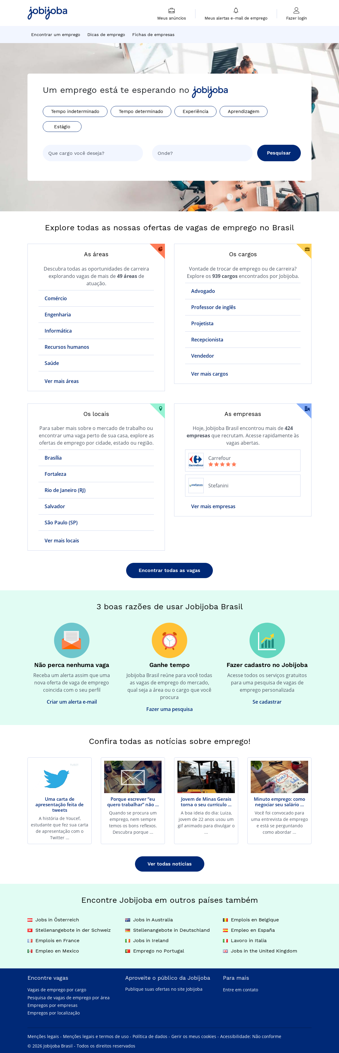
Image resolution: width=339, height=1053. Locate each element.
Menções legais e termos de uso (96, 1036)
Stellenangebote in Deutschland (167, 930)
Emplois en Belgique (251, 920)
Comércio (56, 298)
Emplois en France (53, 940)
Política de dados (150, 1036)
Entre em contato (240, 990)
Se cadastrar (267, 701)
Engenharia (58, 314)
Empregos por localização (53, 1013)
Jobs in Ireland (147, 940)
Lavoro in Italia (245, 940)
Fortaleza (55, 474)
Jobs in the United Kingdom (260, 951)
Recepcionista (207, 339)
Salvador (55, 506)
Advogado (203, 291)
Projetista (202, 323)
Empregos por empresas (52, 1005)
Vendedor (202, 355)
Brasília (53, 457)
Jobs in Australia (149, 920)
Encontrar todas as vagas (169, 570)
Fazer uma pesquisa (169, 709)
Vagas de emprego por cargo (56, 990)
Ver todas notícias (170, 864)
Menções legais (43, 1036)
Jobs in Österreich (53, 920)
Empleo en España (249, 930)
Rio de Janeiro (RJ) (65, 490)
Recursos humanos (67, 347)
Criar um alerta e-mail (72, 701)
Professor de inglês (213, 307)
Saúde (52, 363)
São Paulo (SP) (61, 522)
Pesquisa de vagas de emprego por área (68, 997)
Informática (58, 330)
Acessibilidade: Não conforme (250, 1036)
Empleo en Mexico (53, 951)
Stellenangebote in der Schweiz (69, 930)
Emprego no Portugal (154, 951)
